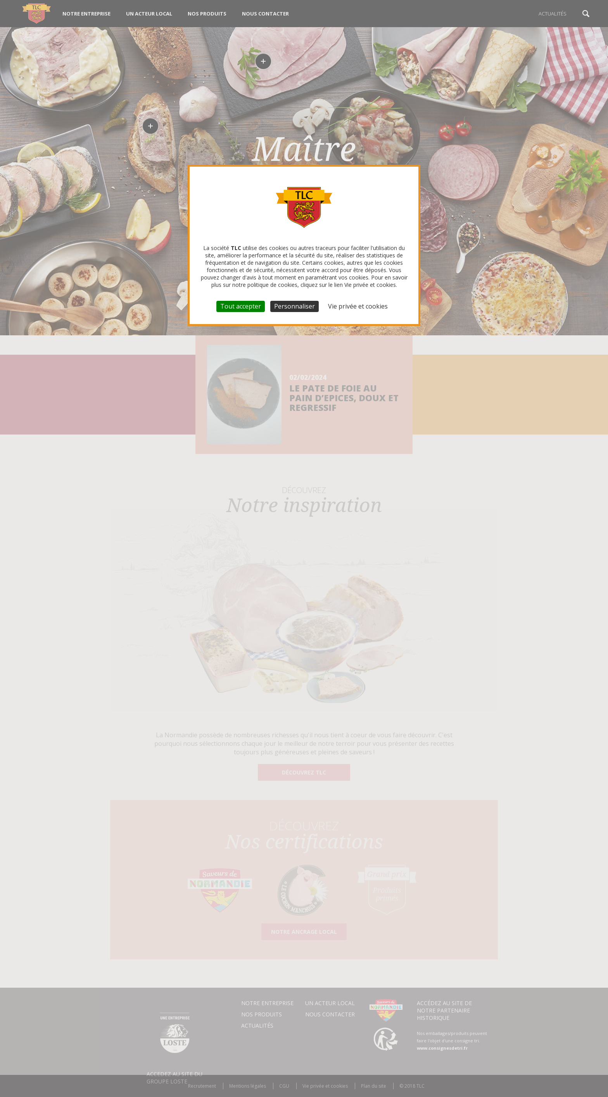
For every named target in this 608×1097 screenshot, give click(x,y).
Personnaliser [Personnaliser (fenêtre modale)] (294, 306)
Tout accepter (240, 306)
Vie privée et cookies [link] (358, 306)
